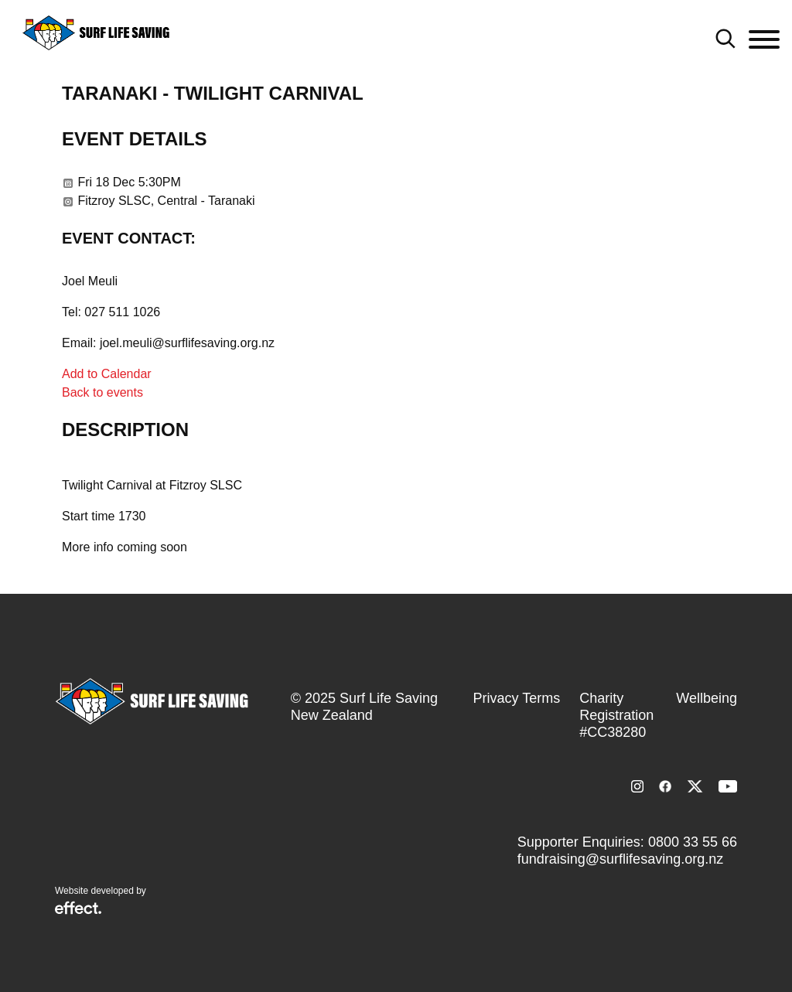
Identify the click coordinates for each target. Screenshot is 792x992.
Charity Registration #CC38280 (616, 715)
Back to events (102, 392)
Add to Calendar (107, 373)
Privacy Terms (517, 698)
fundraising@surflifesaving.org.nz (620, 859)
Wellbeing (706, 698)
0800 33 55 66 (692, 842)
